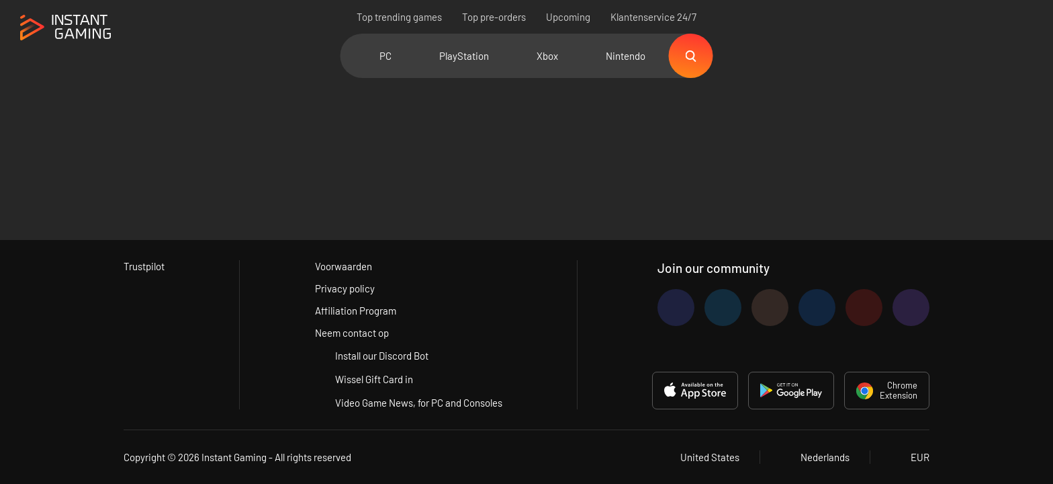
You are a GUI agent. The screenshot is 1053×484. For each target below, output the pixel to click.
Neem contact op (352, 333)
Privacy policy (345, 288)
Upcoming (568, 17)
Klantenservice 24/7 (653, 17)
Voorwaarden (343, 266)
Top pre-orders (494, 17)
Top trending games (399, 17)
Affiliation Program (355, 311)
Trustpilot (144, 266)
